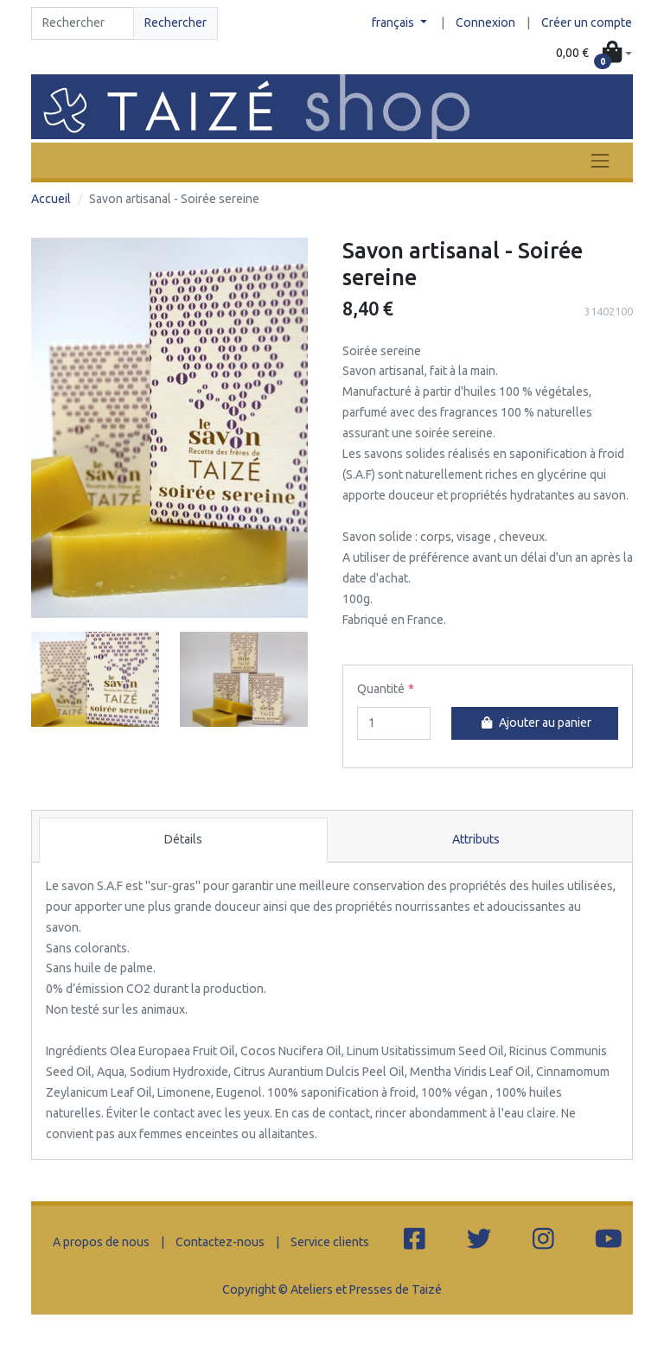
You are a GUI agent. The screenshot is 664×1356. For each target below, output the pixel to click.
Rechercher (175, 22)
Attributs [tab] (476, 839)
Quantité (381, 689)
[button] (594, 53)
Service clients (329, 1242)
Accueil (51, 199)
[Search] (82, 23)
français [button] (394, 22)
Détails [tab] (183, 839)
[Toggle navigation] (600, 160)
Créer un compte (586, 22)
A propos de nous (101, 1242)
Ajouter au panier (534, 722)
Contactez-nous (220, 1242)
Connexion (485, 22)
